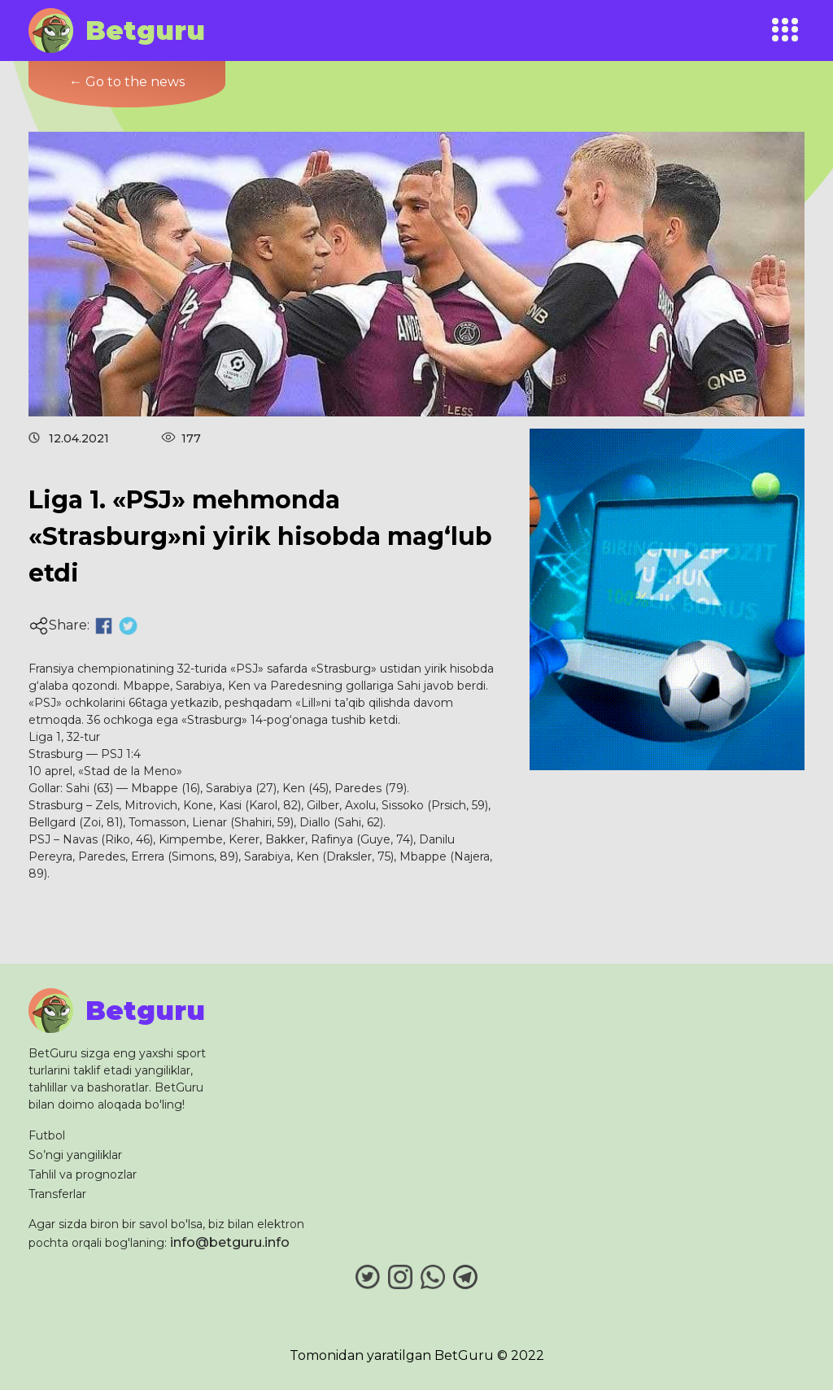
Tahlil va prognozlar (82, 1174)
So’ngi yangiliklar (75, 1155)
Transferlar (57, 1194)
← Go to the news (127, 81)
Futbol (46, 1135)
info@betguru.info (230, 1242)
